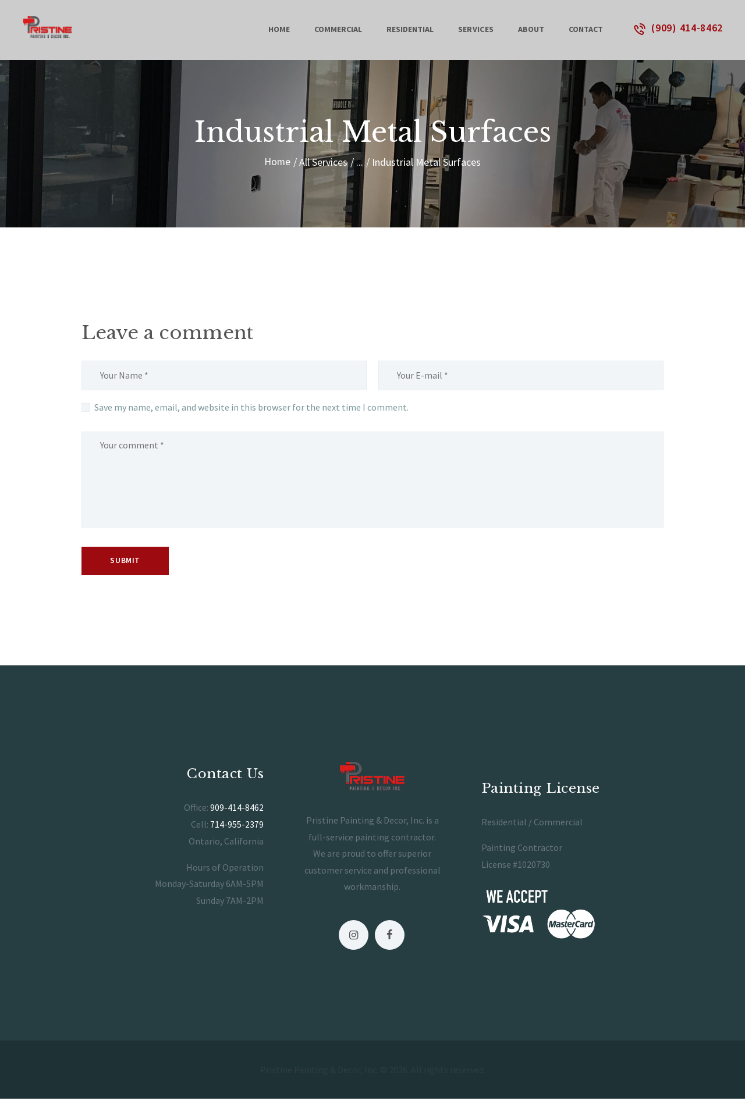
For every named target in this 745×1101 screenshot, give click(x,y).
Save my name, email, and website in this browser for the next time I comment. (251, 407)
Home (277, 162)
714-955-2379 (237, 826)
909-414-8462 (237, 809)
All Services (324, 162)
